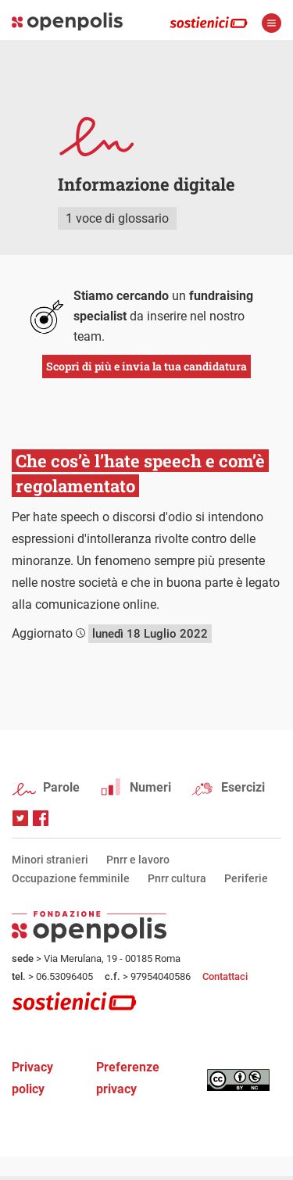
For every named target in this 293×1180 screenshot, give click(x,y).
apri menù (271, 23)
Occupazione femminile (71, 878)
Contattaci (225, 976)
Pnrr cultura (177, 878)
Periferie (246, 878)
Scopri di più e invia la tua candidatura (146, 366)
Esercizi (243, 787)
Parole (61, 787)
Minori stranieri (50, 859)
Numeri (150, 787)
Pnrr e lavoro (138, 859)
